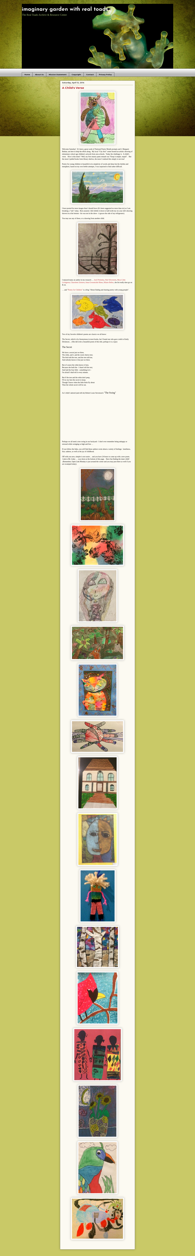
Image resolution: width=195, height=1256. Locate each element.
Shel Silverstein (110, 280)
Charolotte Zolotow (78, 282)
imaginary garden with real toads (65, 9)
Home (27, 74)
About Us (39, 74)
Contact (90, 74)
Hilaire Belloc (109, 282)
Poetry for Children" (75, 290)
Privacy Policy (105, 74)
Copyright (76, 74)
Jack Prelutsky (99, 280)
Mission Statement (58, 74)
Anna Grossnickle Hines (94, 282)
